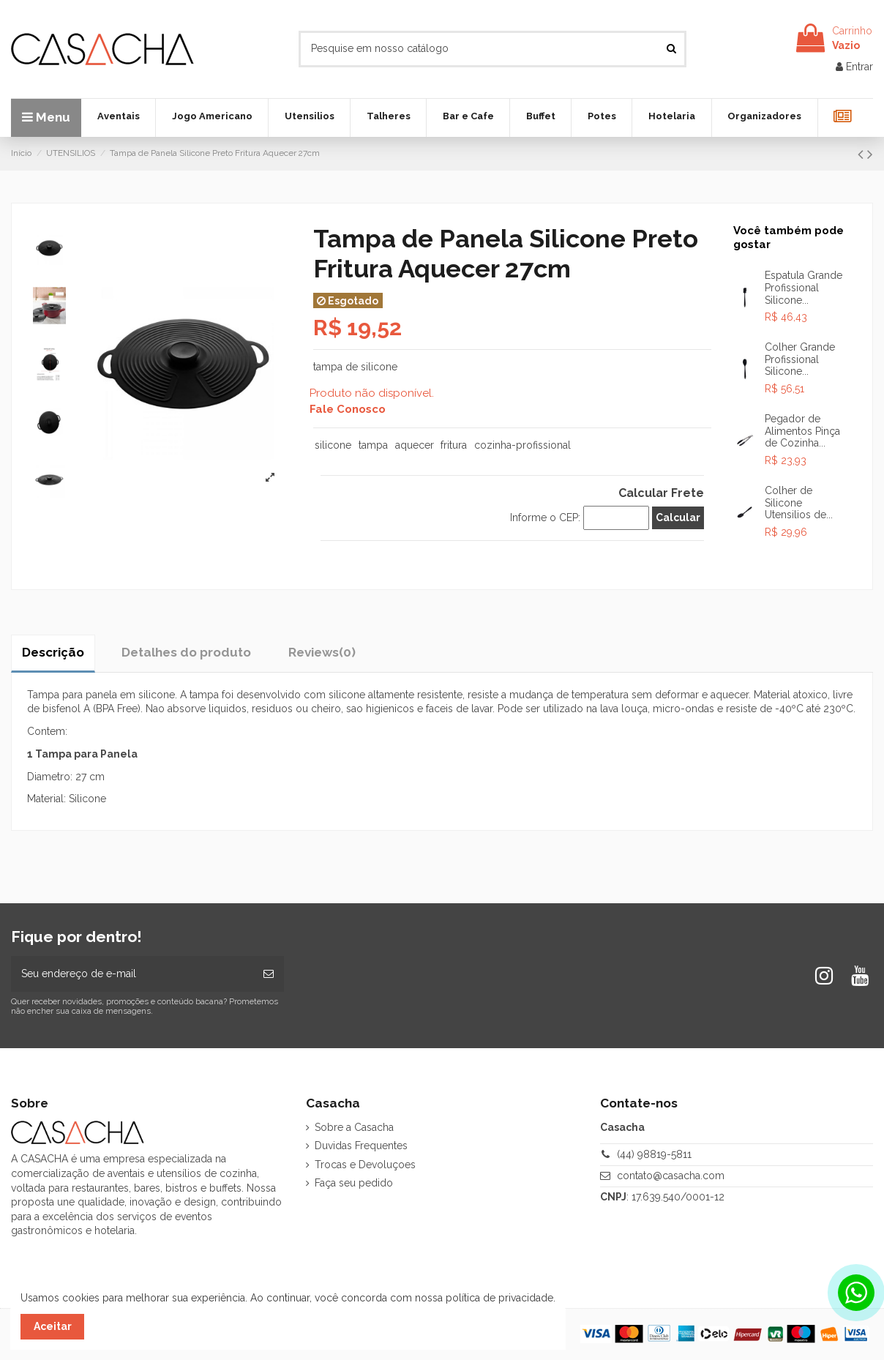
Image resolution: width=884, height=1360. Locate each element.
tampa (373, 445)
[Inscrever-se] (268, 974)
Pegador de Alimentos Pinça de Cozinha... (802, 431)
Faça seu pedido (354, 1183)
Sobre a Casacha (354, 1127)
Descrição (53, 652)
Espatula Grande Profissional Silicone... (803, 287)
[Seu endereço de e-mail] (132, 974)
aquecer (414, 445)
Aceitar (53, 1326)
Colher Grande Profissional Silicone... (800, 359)
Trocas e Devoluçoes (365, 1164)
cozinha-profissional (522, 445)
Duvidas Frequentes (361, 1145)
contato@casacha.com (670, 1175)
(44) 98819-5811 (654, 1154)
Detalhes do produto (186, 652)
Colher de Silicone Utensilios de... (799, 503)
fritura (454, 445)
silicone (333, 445)
